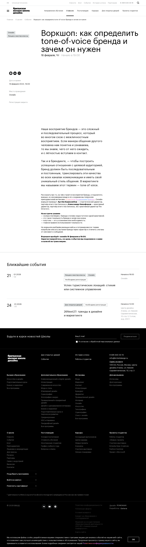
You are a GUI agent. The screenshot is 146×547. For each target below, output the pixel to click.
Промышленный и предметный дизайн (53, 402)
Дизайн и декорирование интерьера (56, 406)
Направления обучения (53, 11)
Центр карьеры (81, 440)
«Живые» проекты (117, 440)
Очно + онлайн (81, 415)
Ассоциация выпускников (85, 437)
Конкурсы (79, 446)
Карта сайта (80, 532)
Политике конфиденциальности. (98, 543)
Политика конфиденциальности (88, 505)
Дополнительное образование (54, 375)
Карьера (95, 11)
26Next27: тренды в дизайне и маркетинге (90, 314)
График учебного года (50, 446)
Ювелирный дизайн (49, 391)
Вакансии (11, 464)
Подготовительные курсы (17, 382)
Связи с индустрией (15, 461)
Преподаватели (13, 446)
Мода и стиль (46, 388)
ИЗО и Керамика (48, 420)
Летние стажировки (83, 452)
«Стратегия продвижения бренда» (80, 199)
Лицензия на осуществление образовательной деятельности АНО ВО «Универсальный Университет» (89, 525)
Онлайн (11, 32)
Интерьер (79, 400)
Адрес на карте (116, 361)
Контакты (10, 467)
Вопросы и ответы (48, 449)
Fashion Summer (116, 449)
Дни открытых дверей (110, 11)
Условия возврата (83, 512)
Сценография (46, 394)
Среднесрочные (48, 417)
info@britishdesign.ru (119, 358)
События (87, 3)
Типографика (80, 409)
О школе (18, 19)
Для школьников (117, 375)
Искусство (79, 406)
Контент (78, 385)
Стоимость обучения (49, 440)
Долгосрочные (116, 382)
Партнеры (11, 458)
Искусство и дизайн (15, 379)
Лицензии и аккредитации (17, 449)
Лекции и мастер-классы (18, 36)
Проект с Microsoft (117, 452)
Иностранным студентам (51, 443)
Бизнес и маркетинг (15, 385)
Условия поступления (50, 437)
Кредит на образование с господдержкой (86, 517)
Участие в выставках (83, 449)
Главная (10, 19)
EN (8, 3)
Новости (72, 3)
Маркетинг (79, 382)
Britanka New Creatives (119, 446)
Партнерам (112, 3)
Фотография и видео (49, 397)
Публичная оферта (83, 509)
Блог (80, 3)
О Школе (70, 11)
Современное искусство (51, 385)
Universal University (19, 3)
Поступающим (82, 11)
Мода (77, 379)
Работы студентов (83, 359)
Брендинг (79, 391)
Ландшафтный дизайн (50, 423)
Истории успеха (99, 3)
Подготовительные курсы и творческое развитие (52, 413)
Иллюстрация (46, 382)
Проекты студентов (130, 11)
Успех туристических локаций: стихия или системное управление (90, 287)
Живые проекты (81, 443)
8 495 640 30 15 (126, 3)
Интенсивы (80, 375)
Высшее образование (16, 375)
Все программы (13, 388)
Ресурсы (10, 455)
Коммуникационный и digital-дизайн (56, 379)
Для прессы (12, 452)
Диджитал (79, 394)
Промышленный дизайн (84, 397)
